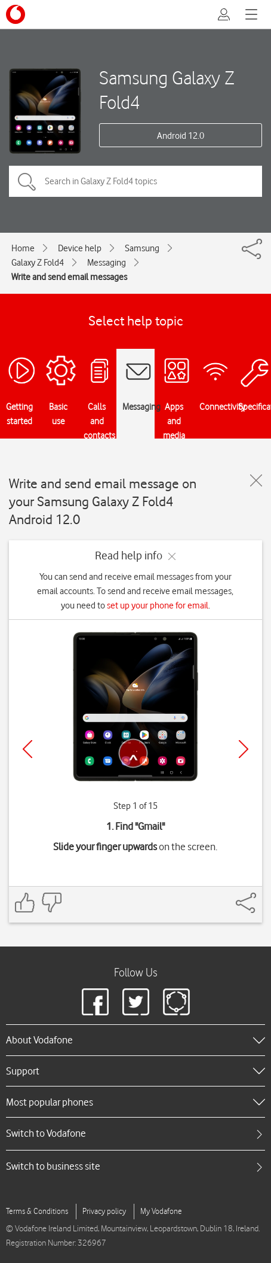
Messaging (106, 262)
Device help (79, 248)
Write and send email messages (69, 277)
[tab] (135, 1133)
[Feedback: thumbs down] (51, 902)
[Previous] (27, 749)
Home (23, 248)
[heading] (135, 1039)
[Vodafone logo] (15, 14)
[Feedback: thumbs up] (25, 902)
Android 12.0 (180, 135)
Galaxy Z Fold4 (37, 262)
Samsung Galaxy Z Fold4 (167, 89)
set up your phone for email (157, 605)
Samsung (142, 248)
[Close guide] (256, 480)
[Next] (243, 749)
